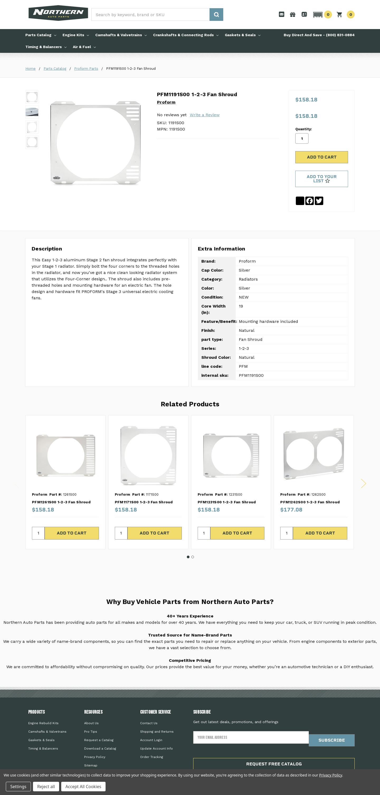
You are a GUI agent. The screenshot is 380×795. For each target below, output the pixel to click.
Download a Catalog (100, 731)
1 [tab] (188, 539)
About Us (91, 706)
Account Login (151, 723)
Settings (18, 786)
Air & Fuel (84, 47)
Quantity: (303, 109)
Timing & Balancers (45, 47)
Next (363, 467)
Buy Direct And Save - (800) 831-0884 (319, 35)
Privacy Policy (94, 740)
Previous (16, 467)
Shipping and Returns (157, 715)
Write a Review (205, 114)
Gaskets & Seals (242, 35)
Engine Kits (76, 35)
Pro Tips (90, 715)
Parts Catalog (40, 35)
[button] (321, 15)
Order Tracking (151, 740)
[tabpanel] (65, 465)
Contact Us (149, 706)
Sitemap (90, 748)
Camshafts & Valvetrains (121, 35)
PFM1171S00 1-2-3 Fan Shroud (144, 485)
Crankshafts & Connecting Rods (185, 35)
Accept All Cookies (83, 786)
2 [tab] (192, 539)
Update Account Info (156, 731)
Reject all (46, 786)
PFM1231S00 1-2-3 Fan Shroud (227, 485)
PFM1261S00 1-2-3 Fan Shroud (61, 485)
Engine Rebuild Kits (43, 706)
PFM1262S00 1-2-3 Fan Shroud (310, 485)
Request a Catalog (98, 723)
